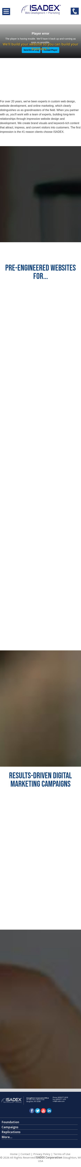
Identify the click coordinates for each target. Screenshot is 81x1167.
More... (7, 1137)
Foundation (10, 1122)
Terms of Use (61, 1154)
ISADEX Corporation (49, 1157)
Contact (25, 1154)
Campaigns (10, 1127)
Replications (11, 1132)
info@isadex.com (59, 1101)
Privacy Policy (41, 1154)
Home (14, 1154)
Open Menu (6, 11)
